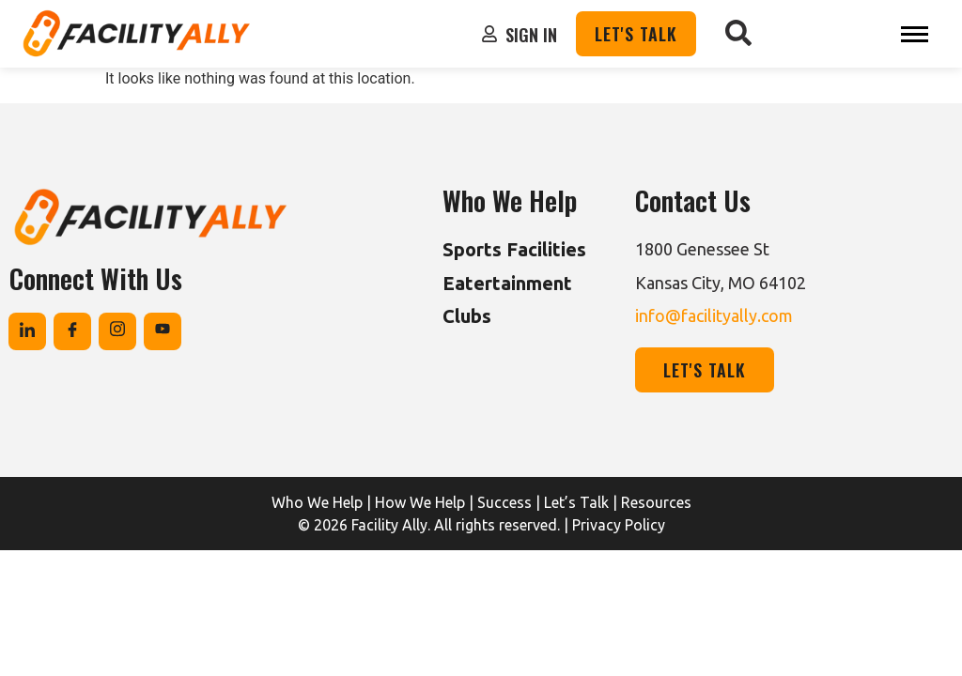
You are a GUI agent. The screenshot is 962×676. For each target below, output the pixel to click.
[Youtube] (162, 331)
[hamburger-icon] (914, 34)
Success (504, 502)
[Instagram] (117, 331)
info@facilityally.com (714, 315)
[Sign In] (489, 33)
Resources (656, 502)
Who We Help (317, 502)
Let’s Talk (576, 502)
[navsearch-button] (738, 34)
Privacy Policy (618, 524)
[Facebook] (72, 331)
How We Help (420, 502)
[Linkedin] (27, 331)
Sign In (531, 35)
